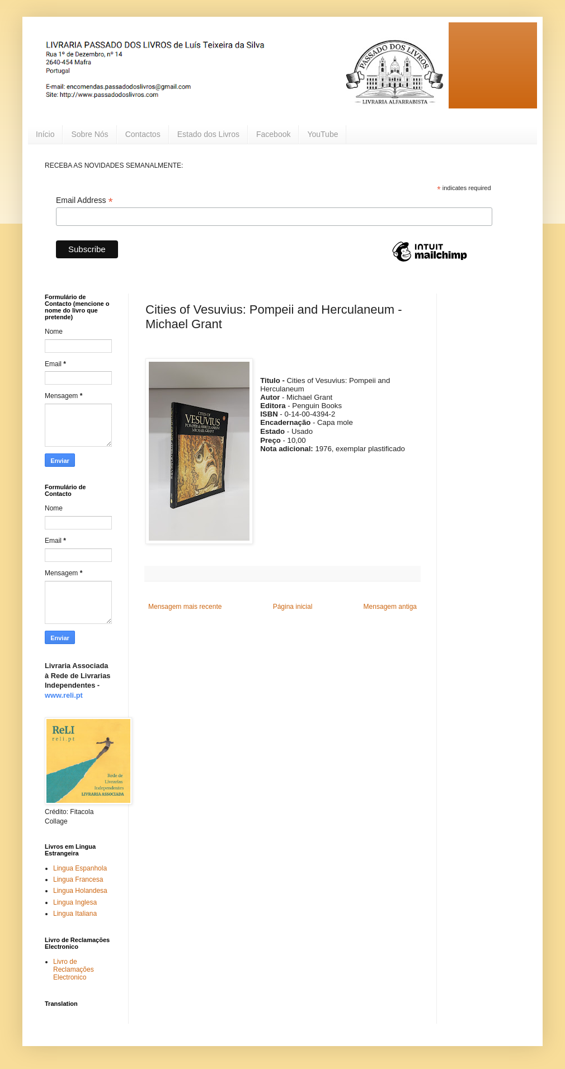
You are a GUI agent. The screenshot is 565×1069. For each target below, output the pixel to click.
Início (45, 134)
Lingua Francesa (78, 879)
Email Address (84, 200)
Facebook (273, 134)
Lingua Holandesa (80, 891)
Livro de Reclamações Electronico (73, 970)
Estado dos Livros (208, 134)
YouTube (322, 134)
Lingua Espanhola (80, 868)
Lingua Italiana (75, 913)
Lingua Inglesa (75, 902)
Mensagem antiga (390, 607)
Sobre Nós (89, 134)
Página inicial (293, 607)
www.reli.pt (64, 695)
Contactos (143, 134)
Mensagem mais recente (185, 607)
